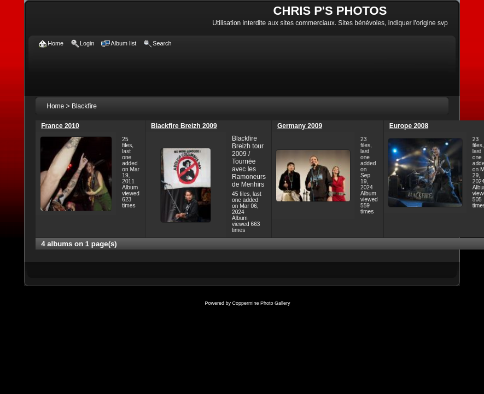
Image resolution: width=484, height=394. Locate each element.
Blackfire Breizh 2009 (184, 126)
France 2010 (60, 126)
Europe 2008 (408, 126)
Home (55, 106)
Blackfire (84, 106)
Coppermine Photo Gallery (261, 303)
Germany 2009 (299, 126)
